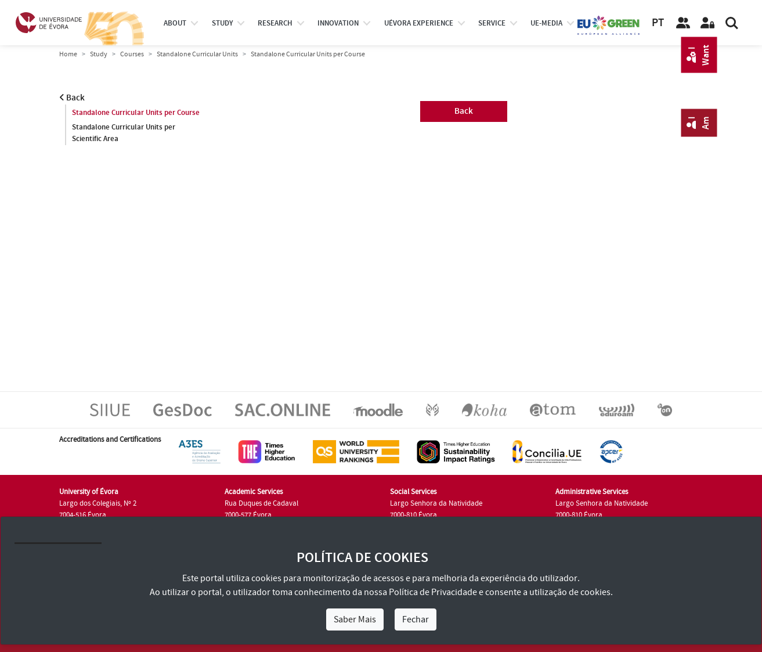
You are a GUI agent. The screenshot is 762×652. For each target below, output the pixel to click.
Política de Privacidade (433, 592)
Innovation (338, 23)
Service (491, 23)
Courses (132, 54)
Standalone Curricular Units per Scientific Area (123, 133)
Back (72, 97)
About (175, 23)
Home (68, 54)
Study (98, 54)
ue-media (546, 23)
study (222, 23)
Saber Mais (355, 619)
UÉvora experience (418, 23)
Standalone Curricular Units (197, 54)
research (275, 23)
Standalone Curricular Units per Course (136, 112)
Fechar (415, 619)
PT (658, 23)
